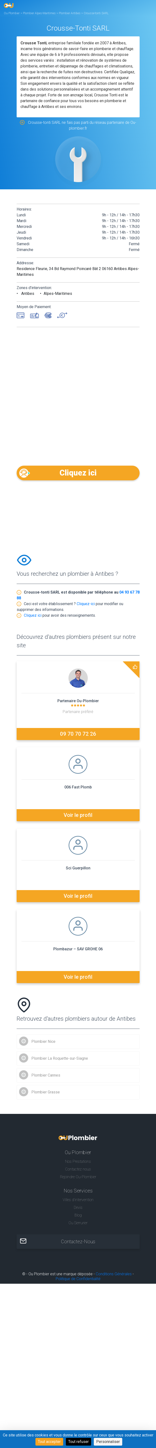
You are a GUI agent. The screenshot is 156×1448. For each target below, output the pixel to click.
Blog (78, 1215)
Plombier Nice (43, 1041)
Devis (78, 1207)
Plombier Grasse (45, 1092)
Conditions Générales (114, 1274)
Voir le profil (78, 815)
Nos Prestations (78, 1161)
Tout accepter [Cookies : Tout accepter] (49, 1441)
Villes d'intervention (78, 1199)
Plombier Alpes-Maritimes (39, 13)
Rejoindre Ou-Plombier (78, 1177)
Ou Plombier (12, 13)
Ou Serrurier (78, 1223)
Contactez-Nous (78, 1241)
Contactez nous (78, 1169)
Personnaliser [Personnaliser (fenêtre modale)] (108, 1441)
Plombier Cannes (45, 1075)
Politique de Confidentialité (78, 1278)
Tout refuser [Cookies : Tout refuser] (78, 1441)
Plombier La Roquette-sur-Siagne (59, 1058)
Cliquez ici (78, 472)
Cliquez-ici (86, 604)
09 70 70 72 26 (78, 734)
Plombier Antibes (70, 13)
